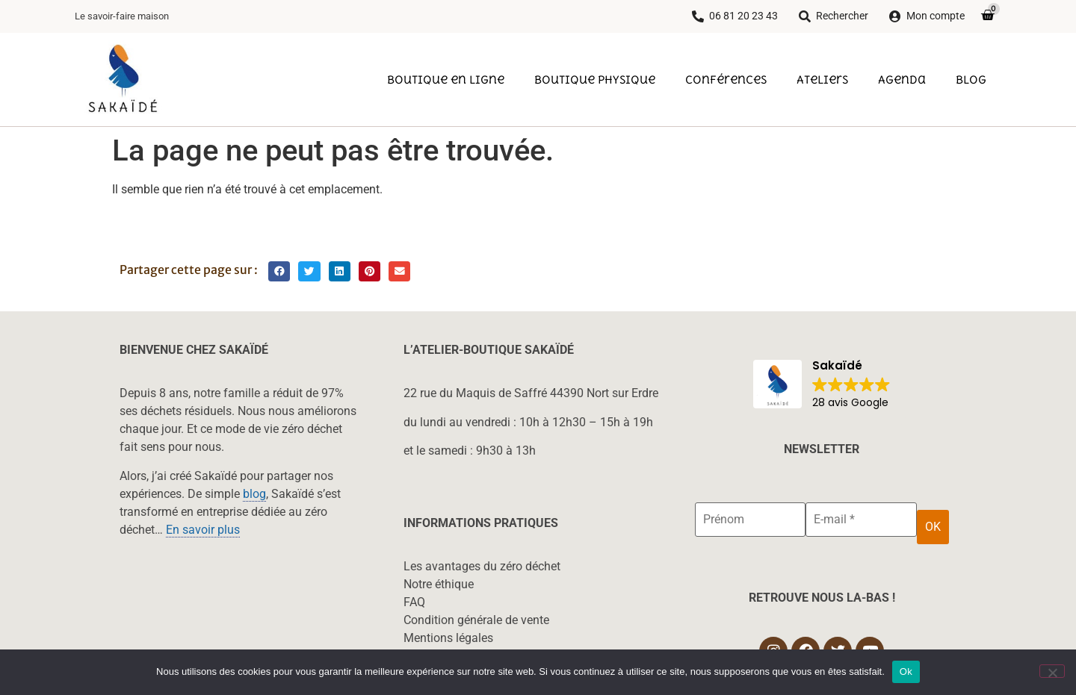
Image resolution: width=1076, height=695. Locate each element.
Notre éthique (439, 584)
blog (254, 494)
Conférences (726, 79)
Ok (906, 671)
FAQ (414, 602)
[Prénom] (750, 519)
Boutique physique (594, 79)
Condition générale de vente (476, 620)
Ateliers (822, 79)
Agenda (902, 79)
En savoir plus (203, 530)
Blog (971, 79)
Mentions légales (448, 638)
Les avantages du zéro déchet (482, 566)
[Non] (1052, 671)
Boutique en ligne (445, 79)
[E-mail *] (861, 519)
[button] (279, 271)
